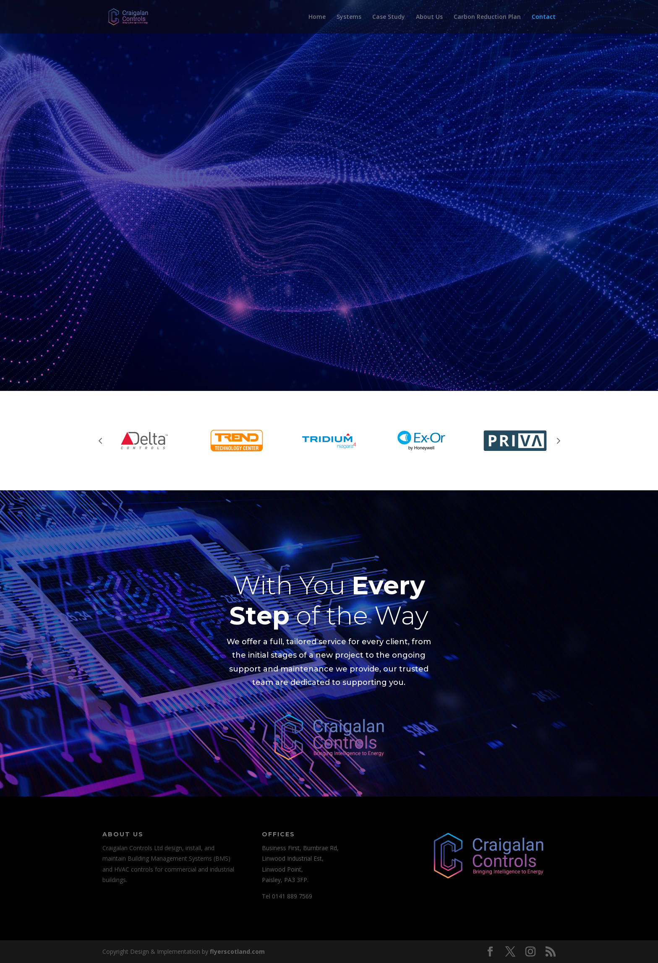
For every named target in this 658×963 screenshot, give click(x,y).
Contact (544, 17)
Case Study (388, 17)
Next (557, 440)
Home (317, 17)
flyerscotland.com (237, 951)
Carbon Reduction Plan (487, 17)
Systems (349, 17)
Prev (100, 440)
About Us (429, 17)
